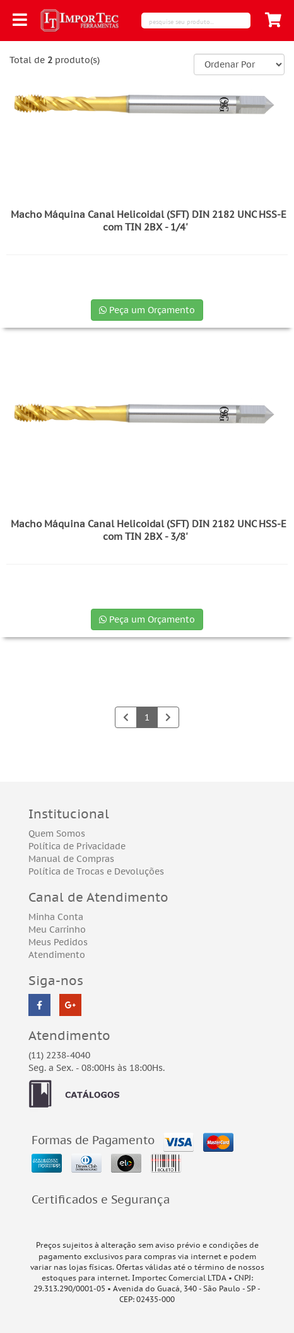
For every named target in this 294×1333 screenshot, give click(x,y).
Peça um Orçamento (147, 310)
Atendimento (56, 954)
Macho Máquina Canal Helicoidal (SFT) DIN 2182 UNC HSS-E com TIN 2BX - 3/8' (148, 530)
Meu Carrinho (57, 929)
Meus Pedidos (58, 942)
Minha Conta (55, 917)
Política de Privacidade (77, 846)
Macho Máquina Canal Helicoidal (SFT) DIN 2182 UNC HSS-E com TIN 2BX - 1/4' (148, 220)
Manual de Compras (71, 858)
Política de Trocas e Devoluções (96, 871)
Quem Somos (56, 833)
